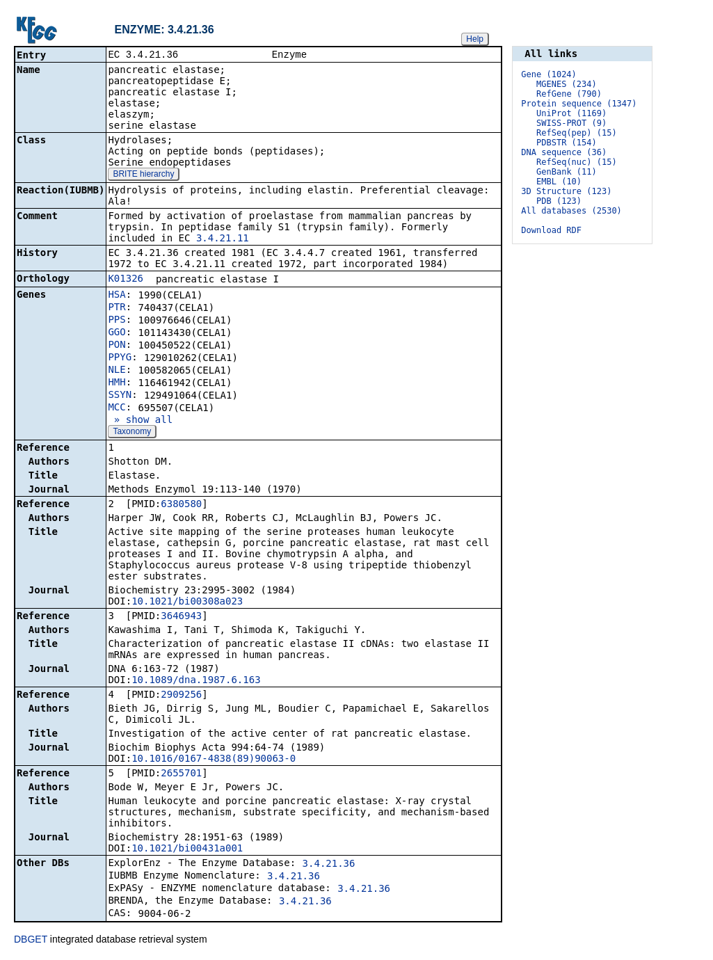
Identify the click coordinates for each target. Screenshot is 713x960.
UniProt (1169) (571, 113)
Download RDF (551, 230)
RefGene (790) (569, 94)
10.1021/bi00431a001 (187, 849)
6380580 (181, 505)
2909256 (181, 695)
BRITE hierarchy (143, 175)
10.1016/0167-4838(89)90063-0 (213, 759)
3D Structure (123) (566, 191)
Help (474, 39)
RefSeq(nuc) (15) (576, 162)
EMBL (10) (559, 181)
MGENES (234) (566, 84)
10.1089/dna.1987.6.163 (195, 681)
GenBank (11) (566, 172)
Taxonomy (132, 433)
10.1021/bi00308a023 (187, 602)
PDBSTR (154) (566, 142)
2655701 (181, 774)
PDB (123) (559, 201)
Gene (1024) (548, 74)
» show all (140, 420)
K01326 (125, 279)
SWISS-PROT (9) (571, 123)
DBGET (30, 940)
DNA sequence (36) (564, 152)
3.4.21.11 (222, 239)
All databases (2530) (571, 211)
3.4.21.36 (329, 864)
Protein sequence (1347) (578, 104)
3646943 (181, 617)
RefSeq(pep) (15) (576, 133)
